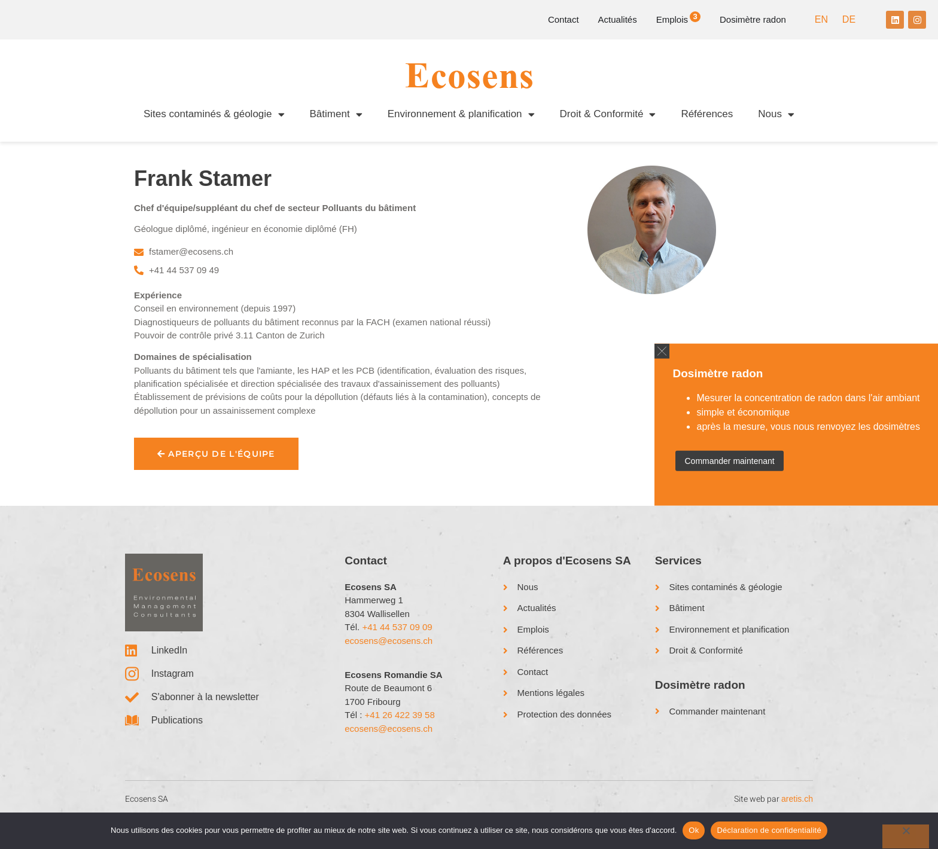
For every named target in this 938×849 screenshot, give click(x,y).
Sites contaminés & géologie (214, 114)
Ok (694, 830)
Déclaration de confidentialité (769, 830)
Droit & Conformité (608, 114)
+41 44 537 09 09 (397, 650)
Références (707, 114)
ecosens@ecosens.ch (389, 664)
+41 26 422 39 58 (400, 738)
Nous (776, 114)
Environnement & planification (461, 114)
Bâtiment (336, 114)
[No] (905, 836)
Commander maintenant (729, 460)
